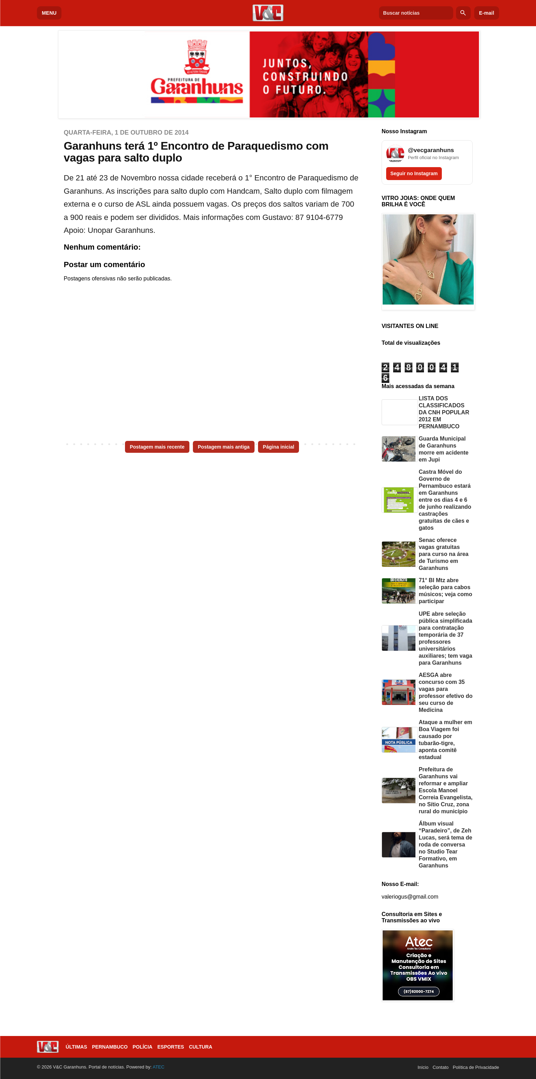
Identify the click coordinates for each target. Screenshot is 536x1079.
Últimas (76, 1047)
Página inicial (278, 447)
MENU (49, 13)
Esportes (170, 1047)
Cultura (201, 1047)
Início (423, 1067)
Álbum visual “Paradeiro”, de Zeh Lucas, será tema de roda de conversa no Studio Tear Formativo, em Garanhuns (445, 845)
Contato (441, 1067)
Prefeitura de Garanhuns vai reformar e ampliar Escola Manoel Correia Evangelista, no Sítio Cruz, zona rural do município (446, 790)
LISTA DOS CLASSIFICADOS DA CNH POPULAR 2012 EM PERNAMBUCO (444, 412)
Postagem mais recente (157, 447)
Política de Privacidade (476, 1067)
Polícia (143, 1047)
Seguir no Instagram (414, 173)
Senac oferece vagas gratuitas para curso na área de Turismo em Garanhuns (443, 554)
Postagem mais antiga (224, 447)
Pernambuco (110, 1047)
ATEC (159, 1067)
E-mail (486, 13)
